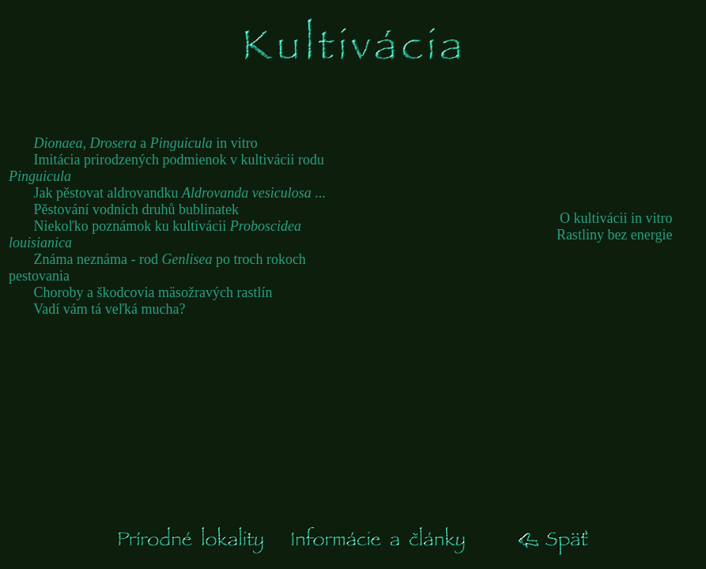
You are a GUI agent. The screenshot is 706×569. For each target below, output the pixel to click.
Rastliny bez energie (615, 235)
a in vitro (146, 143)
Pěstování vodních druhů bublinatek (136, 209)
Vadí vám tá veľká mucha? (109, 309)
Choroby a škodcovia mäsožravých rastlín (153, 292)
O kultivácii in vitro (616, 218)
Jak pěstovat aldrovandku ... (180, 193)
